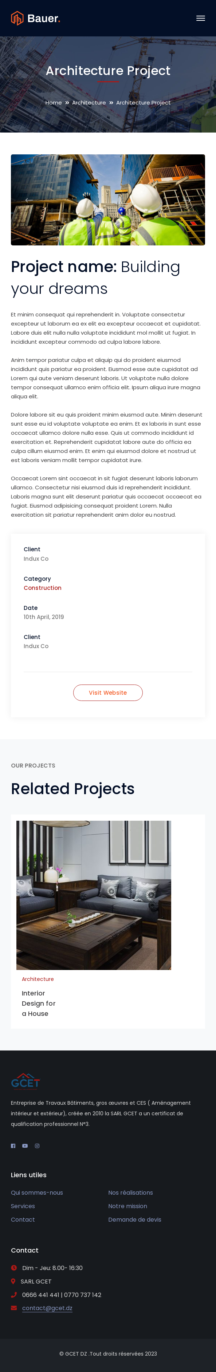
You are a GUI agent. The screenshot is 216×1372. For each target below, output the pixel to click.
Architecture (89, 102)
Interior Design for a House (39, 1003)
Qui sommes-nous (37, 1192)
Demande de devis (134, 1219)
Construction (43, 588)
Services (23, 1206)
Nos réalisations (130, 1192)
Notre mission (127, 1206)
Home (54, 102)
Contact (23, 1219)
